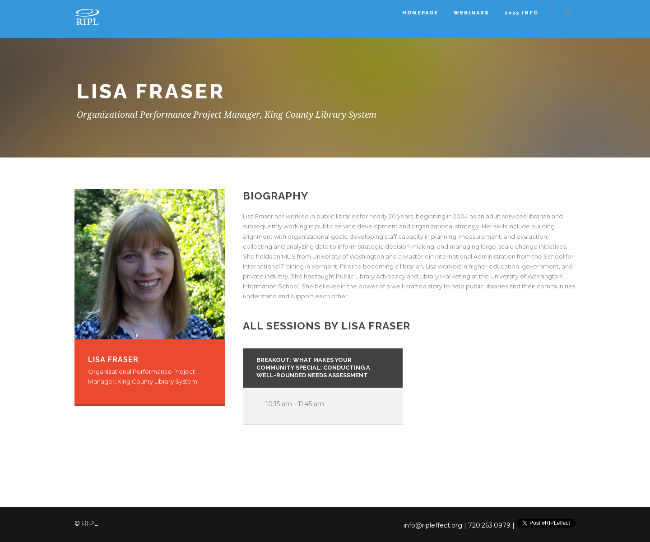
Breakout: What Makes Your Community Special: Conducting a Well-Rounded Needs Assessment (313, 368)
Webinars (471, 13)
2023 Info (522, 13)
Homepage (420, 13)
